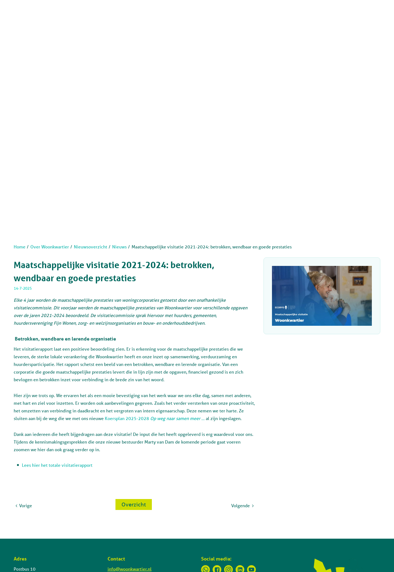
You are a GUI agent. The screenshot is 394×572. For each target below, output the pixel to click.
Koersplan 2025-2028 (155, 418)
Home (19, 247)
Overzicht (133, 504)
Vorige (25, 505)
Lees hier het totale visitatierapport (57, 465)
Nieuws (119, 247)
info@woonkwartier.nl (130, 569)
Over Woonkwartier (49, 247)
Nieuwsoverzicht (90, 247)
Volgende (240, 505)
